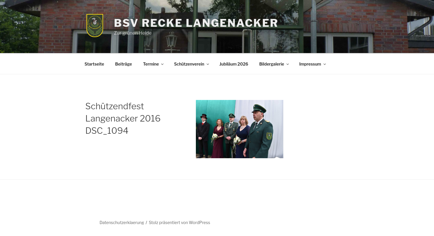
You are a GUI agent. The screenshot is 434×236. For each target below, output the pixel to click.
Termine (154, 63)
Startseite (94, 63)
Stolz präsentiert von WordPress (179, 222)
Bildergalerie (274, 63)
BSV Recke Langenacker (196, 23)
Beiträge (123, 63)
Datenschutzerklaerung (121, 222)
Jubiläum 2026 (233, 63)
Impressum (313, 63)
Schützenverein (192, 63)
